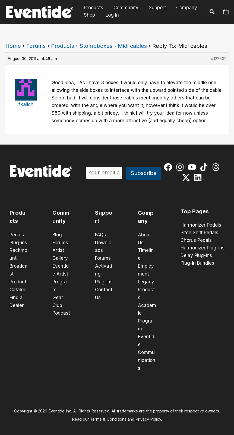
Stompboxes (96, 46)
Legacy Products (146, 288)
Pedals (17, 234)
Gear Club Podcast (61, 303)
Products (93, 7)
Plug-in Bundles (197, 263)
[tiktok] (205, 167)
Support (154, 7)
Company (182, 7)
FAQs (100, 234)
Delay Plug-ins (196, 255)
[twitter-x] (187, 177)
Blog (57, 234)
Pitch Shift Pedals (199, 233)
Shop (88, 15)
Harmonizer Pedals (201, 225)
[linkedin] (199, 177)
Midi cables (132, 46)
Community (124, 7)
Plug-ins (18, 242)
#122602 (218, 58)
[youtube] (193, 167)
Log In (111, 15)
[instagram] (181, 167)
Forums (36, 46)
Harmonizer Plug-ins (202, 248)
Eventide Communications (146, 349)
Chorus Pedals (196, 240)
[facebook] (169, 167)
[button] (212, 12)
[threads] (217, 167)
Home (13, 46)
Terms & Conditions (108, 414)
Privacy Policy (148, 414)
